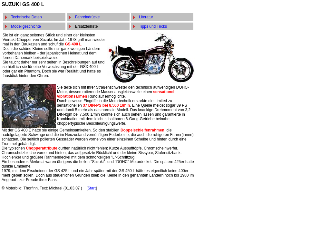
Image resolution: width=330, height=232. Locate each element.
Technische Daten (26, 17)
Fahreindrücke (87, 17)
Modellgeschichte (26, 26)
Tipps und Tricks (153, 26)
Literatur (146, 17)
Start (92, 188)
